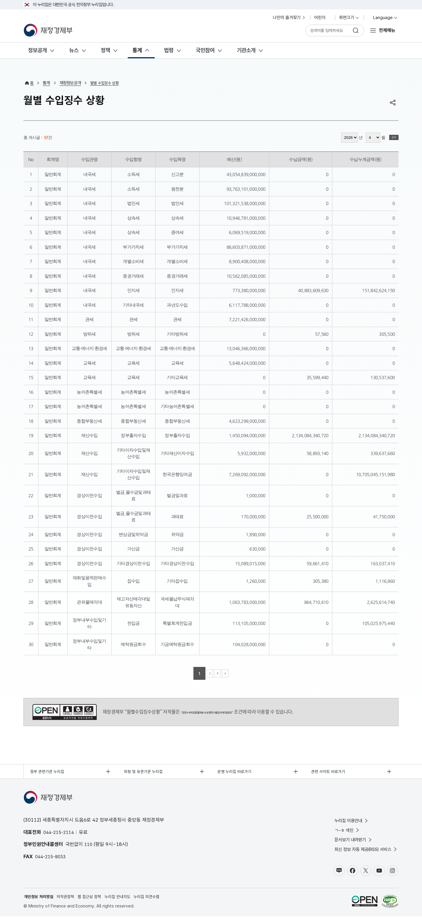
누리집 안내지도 (124, 902)
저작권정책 (68, 902)
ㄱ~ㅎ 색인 (338, 833)
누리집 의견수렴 (156, 902)
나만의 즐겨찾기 (289, 17)
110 (88, 846)
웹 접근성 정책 (94, 902)
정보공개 (37, 50)
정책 (105, 50)
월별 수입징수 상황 (106, 83)
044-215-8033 (52, 858)
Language (383, 17)
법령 (168, 50)
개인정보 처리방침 (40, 902)
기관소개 (246, 50)
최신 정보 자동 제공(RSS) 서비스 (361, 854)
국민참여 (205, 50)
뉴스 (74, 50)
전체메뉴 (386, 30)
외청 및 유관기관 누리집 (145, 772)
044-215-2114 (60, 834)
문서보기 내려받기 (346, 843)
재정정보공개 (71, 83)
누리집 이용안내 (343, 823)
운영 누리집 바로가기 (236, 772)
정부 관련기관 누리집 (49, 772)
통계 (137, 50)
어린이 (322, 17)
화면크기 (349, 17)
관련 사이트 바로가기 (330, 772)
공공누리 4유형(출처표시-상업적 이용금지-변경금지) (65, 712)
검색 (389, 137)
